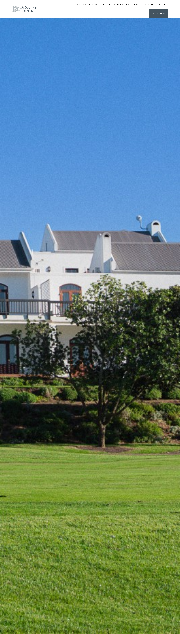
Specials (80, 4)
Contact (162, 4)
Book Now (159, 13)
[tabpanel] (90, 317)
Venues (118, 4)
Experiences (134, 4)
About (149, 4)
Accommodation (99, 4)
